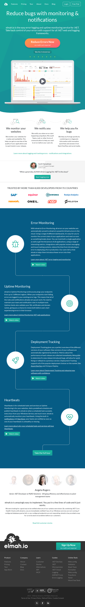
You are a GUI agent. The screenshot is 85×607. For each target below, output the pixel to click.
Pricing (23, 4)
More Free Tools (74, 580)
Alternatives (41, 567)
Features (14, 4)
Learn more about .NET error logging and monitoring (51, 259)
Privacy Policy (36, 598)
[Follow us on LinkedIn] (48, 603)
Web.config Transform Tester (72, 575)
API (37, 570)
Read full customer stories (42, 523)
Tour (31, 4)
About (38, 4)
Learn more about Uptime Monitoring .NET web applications (27, 315)
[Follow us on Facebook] (42, 603)
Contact (23, 564)
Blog (53, 4)
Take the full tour (42, 453)
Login (66, 4)
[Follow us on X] (37, 603)
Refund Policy (47, 598)
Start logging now (42, 177)
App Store (21, 419)
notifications (9, 419)
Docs (46, 4)
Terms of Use (25, 598)
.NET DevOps (57, 562)
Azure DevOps (36, 366)
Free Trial (75, 4)
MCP (38, 572)
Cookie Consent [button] (58, 598)
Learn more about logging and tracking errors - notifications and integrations (42, 153)
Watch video (38, 265)
